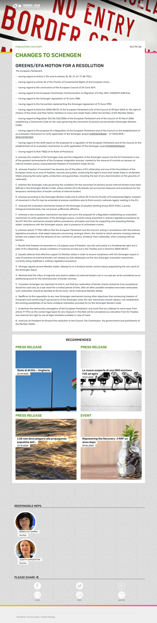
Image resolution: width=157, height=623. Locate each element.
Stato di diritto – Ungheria (33, 370)
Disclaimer (21, 617)
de (140, 46)
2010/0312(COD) (24, 137)
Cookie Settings (48, 617)
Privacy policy (33, 617)
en (131, 46)
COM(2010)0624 (98, 134)
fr (135, 46)
